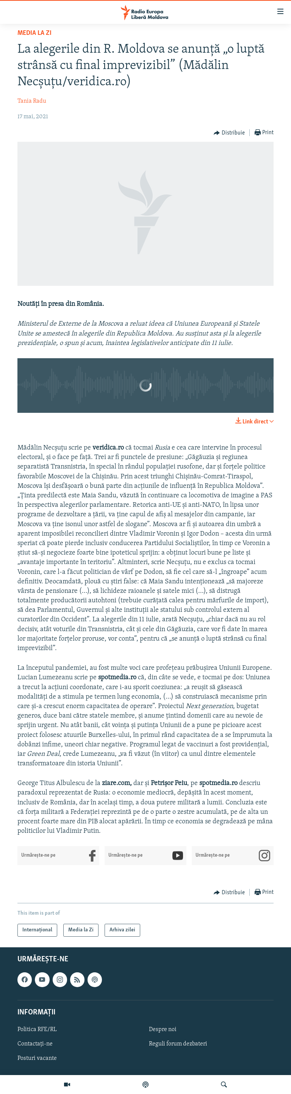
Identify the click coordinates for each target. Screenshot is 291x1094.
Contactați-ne (35, 1044)
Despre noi (163, 1030)
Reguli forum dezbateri (178, 1044)
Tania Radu (31, 101)
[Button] (229, 133)
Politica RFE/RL (37, 1030)
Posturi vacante (37, 1059)
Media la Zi (34, 33)
